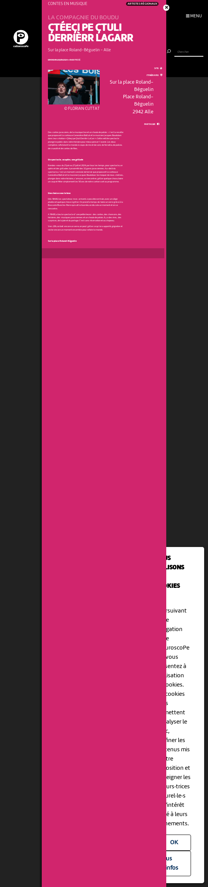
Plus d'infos (169, 863)
